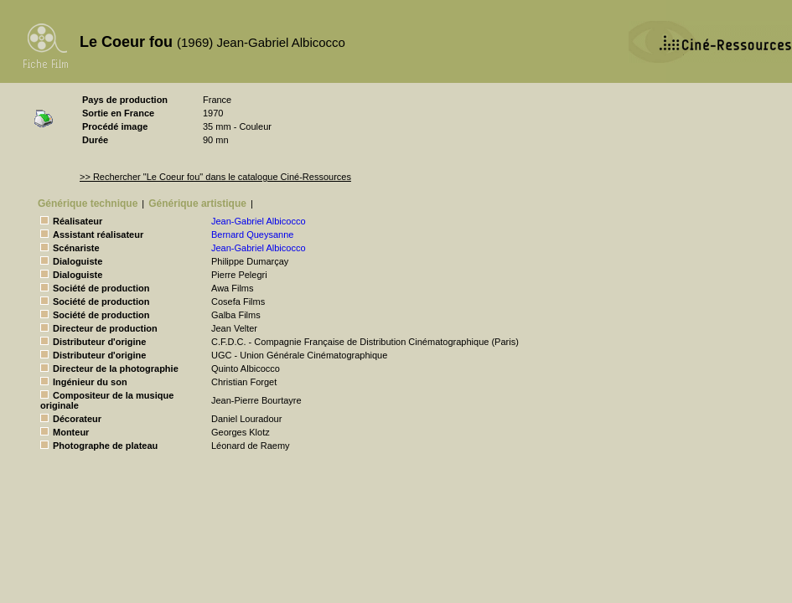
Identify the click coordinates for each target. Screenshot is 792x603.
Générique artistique (197, 203)
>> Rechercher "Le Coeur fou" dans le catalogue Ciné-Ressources (215, 177)
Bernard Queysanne (252, 234)
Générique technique (87, 203)
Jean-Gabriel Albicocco (258, 221)
